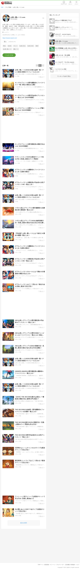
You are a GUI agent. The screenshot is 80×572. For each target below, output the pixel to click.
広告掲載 (67, 564)
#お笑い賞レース (7, 49)
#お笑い (10, 46)
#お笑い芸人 (23, 46)
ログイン (70, 4)
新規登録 (46, 564)
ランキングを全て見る (64, 76)
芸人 (5, 41)
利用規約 (72, 564)
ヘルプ (77, 564)
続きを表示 (23, 523)
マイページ (52, 564)
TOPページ (41, 564)
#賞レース (15, 49)
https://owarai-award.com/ (9, 38)
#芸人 (4, 46)
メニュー (76, 4)
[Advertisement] (23, 129)
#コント (16, 46)
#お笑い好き (30, 46)
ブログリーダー (60, 564)
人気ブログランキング (6, 3)
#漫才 (37, 46)
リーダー (64, 4)
